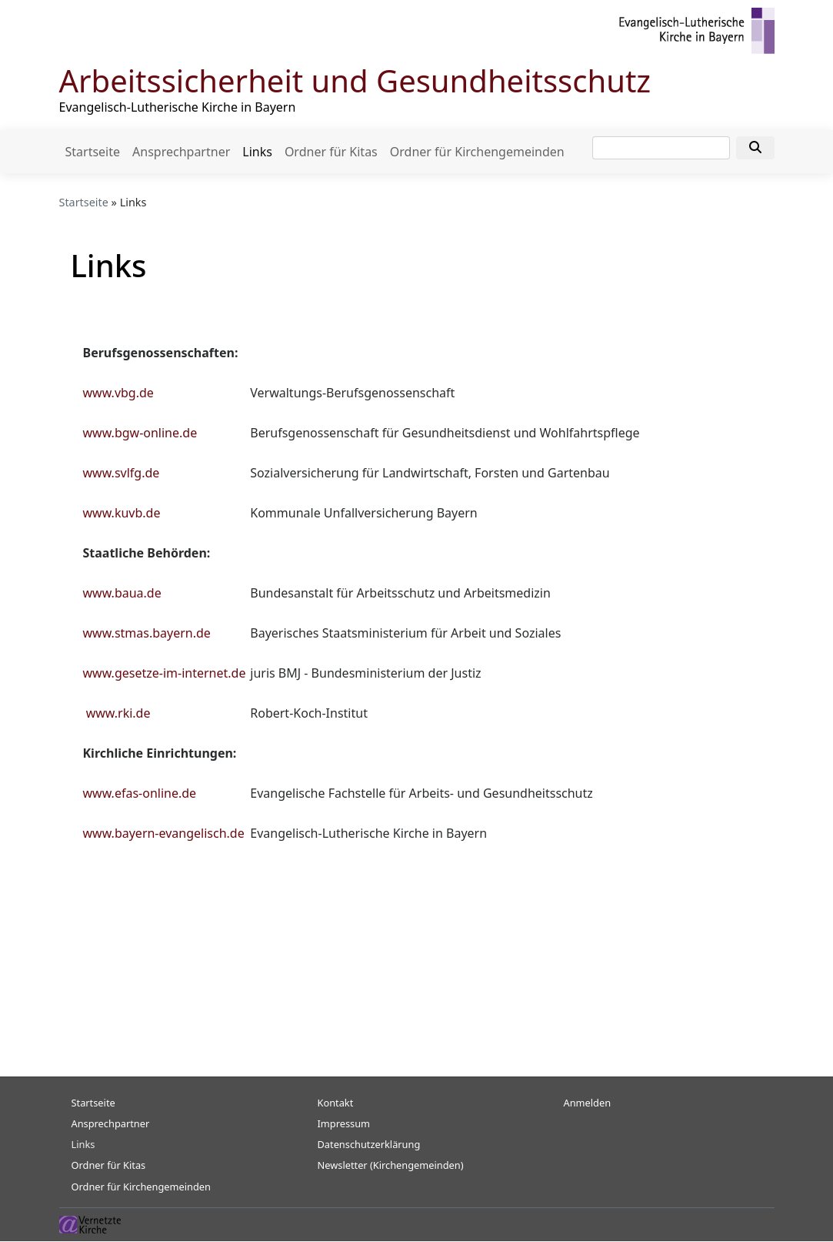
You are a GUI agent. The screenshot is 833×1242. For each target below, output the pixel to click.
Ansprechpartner (181, 151)
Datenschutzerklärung (369, 1144)
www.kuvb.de (122, 512)
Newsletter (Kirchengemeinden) (391, 1165)
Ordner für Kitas (331, 151)
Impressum (344, 1123)
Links (257, 151)
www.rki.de (118, 713)
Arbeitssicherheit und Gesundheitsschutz (355, 80)
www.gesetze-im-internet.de (164, 673)
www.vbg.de (118, 392)
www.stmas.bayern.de (147, 632)
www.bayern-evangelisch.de (164, 833)
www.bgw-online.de (140, 432)
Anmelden (587, 1103)
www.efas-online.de (140, 793)
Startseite (93, 151)
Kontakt (336, 1103)
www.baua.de (122, 592)
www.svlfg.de (121, 472)
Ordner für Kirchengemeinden (477, 151)
